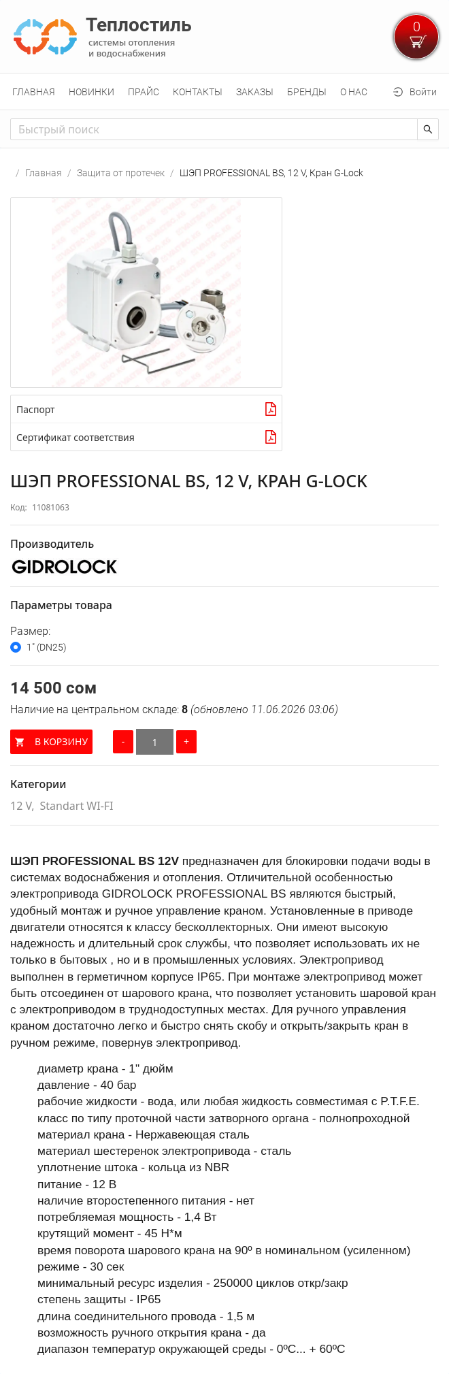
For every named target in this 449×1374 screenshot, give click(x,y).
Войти (423, 91)
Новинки (91, 91)
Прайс (143, 91)
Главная (33, 91)
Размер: (30, 631)
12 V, (22, 805)
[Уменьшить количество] (123, 741)
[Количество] (154, 742)
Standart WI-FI (77, 805)
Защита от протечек (121, 172)
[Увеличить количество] (186, 741)
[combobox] (214, 129)
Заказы (254, 91)
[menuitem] (33, 91)
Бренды (307, 91)
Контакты (197, 91)
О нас (353, 91)
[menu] (224, 91)
